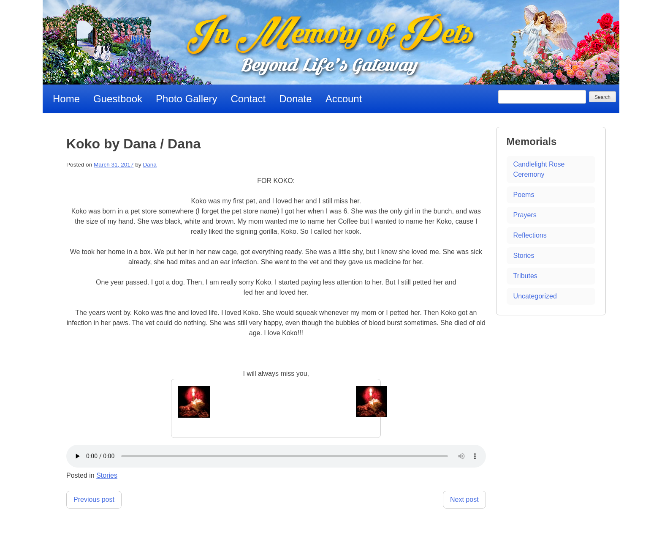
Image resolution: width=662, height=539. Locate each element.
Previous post (93, 499)
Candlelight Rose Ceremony (539, 169)
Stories (106, 475)
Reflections (530, 235)
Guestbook (117, 98)
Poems (523, 194)
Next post (464, 499)
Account (344, 98)
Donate (295, 98)
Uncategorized (535, 296)
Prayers (525, 215)
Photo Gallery (186, 98)
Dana (150, 164)
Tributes (525, 275)
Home (66, 98)
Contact (248, 98)
